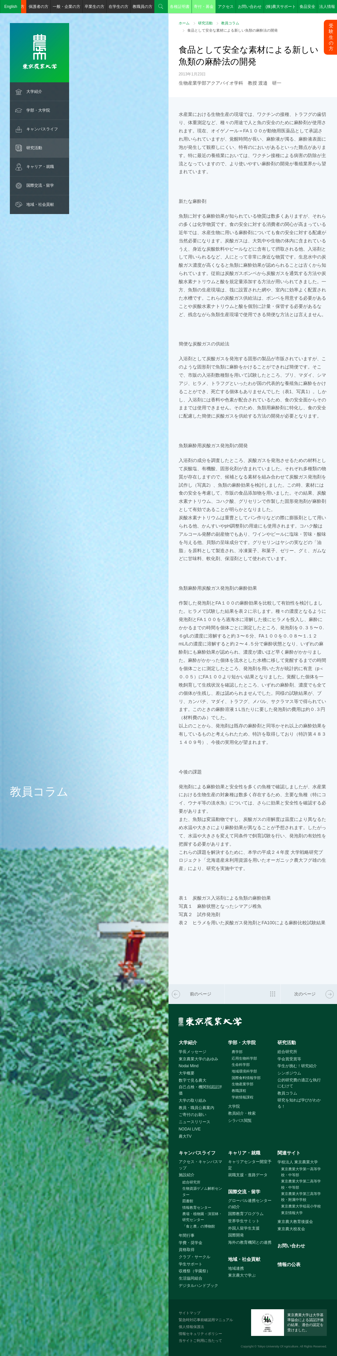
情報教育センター (196, 1207)
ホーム (184, 23)
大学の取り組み (192, 1100)
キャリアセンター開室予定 (250, 1164)
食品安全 (307, 6)
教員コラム (230, 23)
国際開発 (236, 1235)
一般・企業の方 (66, 6)
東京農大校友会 (291, 1229)
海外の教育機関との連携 (250, 1242)
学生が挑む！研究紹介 (297, 1066)
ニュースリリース (194, 1122)
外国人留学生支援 (244, 1228)
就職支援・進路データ (248, 1175)
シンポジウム (289, 1073)
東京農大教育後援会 (295, 1221)
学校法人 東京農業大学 (297, 1162)
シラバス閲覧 (240, 1120)
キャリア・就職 (40, 166)
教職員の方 (142, 6)
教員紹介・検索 (242, 1113)
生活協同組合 (190, 1278)
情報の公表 (288, 1264)
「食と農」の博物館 (198, 1226)
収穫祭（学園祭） (194, 1271)
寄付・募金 (204, 6)
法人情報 (327, 6)
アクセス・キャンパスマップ (200, 1164)
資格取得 (186, 1249)
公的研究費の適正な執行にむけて (299, 1083)
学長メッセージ (192, 1051)
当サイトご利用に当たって (200, 1340)
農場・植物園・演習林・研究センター (202, 1217)
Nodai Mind (188, 1066)
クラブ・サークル (194, 1257)
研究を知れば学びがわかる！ (299, 1103)
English (10, 6)
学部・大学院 (38, 110)
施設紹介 (186, 1175)
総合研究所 (287, 1051)
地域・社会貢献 (40, 204)
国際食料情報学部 (246, 1078)
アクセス (226, 6)
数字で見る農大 (192, 1080)
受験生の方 (331, 37)
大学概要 (186, 1073)
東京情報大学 (292, 1213)
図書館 (187, 1201)
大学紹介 (34, 91)
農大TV (185, 1136)
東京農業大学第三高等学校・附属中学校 (301, 1197)
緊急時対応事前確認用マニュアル (206, 1320)
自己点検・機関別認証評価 (200, 1090)
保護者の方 (38, 6)
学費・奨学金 (190, 1242)
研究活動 (34, 148)
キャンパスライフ (42, 129)
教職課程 (239, 1091)
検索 (161, 6)
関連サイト (288, 1152)
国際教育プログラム (246, 1213)
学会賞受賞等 (289, 1059)
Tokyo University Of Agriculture (277, 1346)
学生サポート (190, 1264)
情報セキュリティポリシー (200, 1334)
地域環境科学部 (244, 1071)
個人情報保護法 (191, 1327)
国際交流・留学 (40, 185)
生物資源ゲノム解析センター (202, 1191)
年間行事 (186, 1235)
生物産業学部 (242, 1084)
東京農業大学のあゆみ (198, 1059)
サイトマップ (189, 1313)
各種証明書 (180, 6)
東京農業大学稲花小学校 (301, 1206)
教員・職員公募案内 (196, 1107)
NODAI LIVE (190, 1129)
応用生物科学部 (244, 1058)
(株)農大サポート (281, 6)
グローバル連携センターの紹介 (250, 1203)
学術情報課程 (242, 1097)
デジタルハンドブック (198, 1285)
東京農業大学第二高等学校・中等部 (301, 1184)
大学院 (234, 1106)
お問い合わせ (250, 6)
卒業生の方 (94, 6)
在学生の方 (118, 6)
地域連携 (236, 1268)
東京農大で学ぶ (242, 1275)
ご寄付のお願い (192, 1114)
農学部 (237, 1052)
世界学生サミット (244, 1221)
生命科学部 (241, 1065)
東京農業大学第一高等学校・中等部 (301, 1172)
